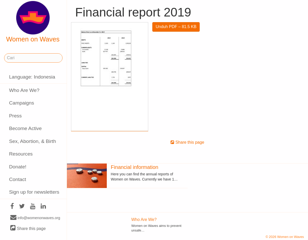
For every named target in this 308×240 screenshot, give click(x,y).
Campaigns (21, 103)
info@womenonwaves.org (35, 217)
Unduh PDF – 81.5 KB (176, 26)
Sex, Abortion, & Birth (32, 141)
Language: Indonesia (32, 77)
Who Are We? (24, 90)
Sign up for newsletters (34, 192)
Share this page (28, 228)
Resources (21, 154)
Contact (17, 179)
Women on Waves (33, 22)
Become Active (25, 128)
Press (15, 115)
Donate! (17, 166)
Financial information (135, 167)
